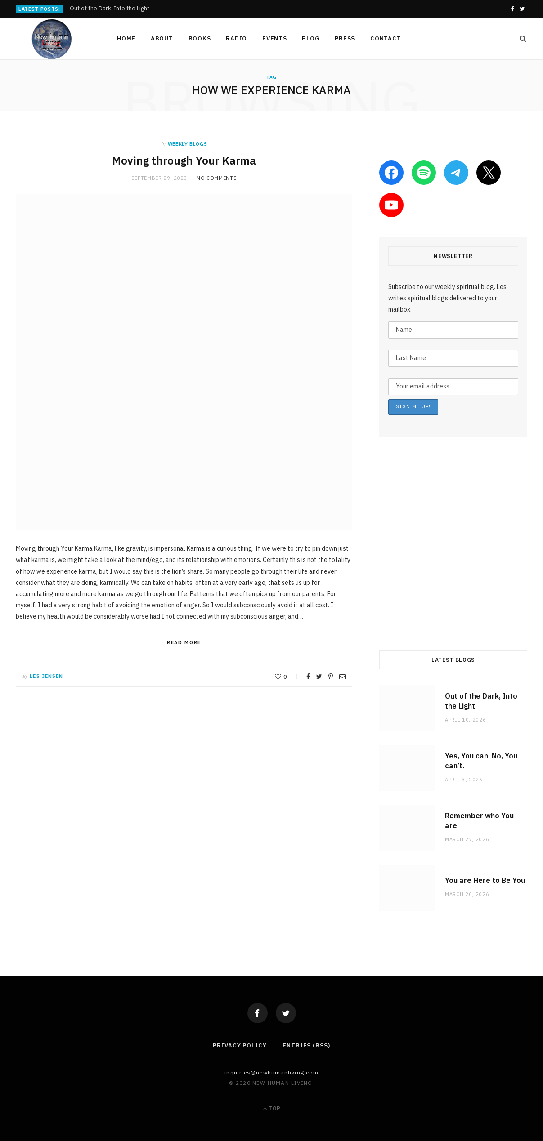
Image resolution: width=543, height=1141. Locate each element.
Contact (385, 38)
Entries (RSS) (306, 1045)
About (162, 38)
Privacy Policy (240, 1045)
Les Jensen (46, 676)
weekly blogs (187, 144)
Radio (236, 38)
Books (199, 38)
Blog (310, 38)
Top (271, 1108)
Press (345, 38)
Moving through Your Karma (184, 160)
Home (126, 38)
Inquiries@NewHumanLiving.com (271, 1072)
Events (274, 38)
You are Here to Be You (485, 880)
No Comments (217, 178)
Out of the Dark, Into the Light (109, 8)
